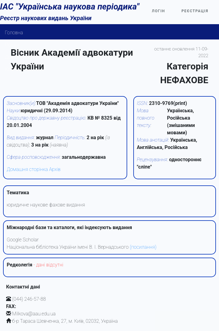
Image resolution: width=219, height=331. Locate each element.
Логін (158, 11)
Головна (14, 32)
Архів (55, 169)
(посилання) (143, 247)
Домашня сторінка (27, 169)
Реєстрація (194, 11)
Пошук (12, 45)
